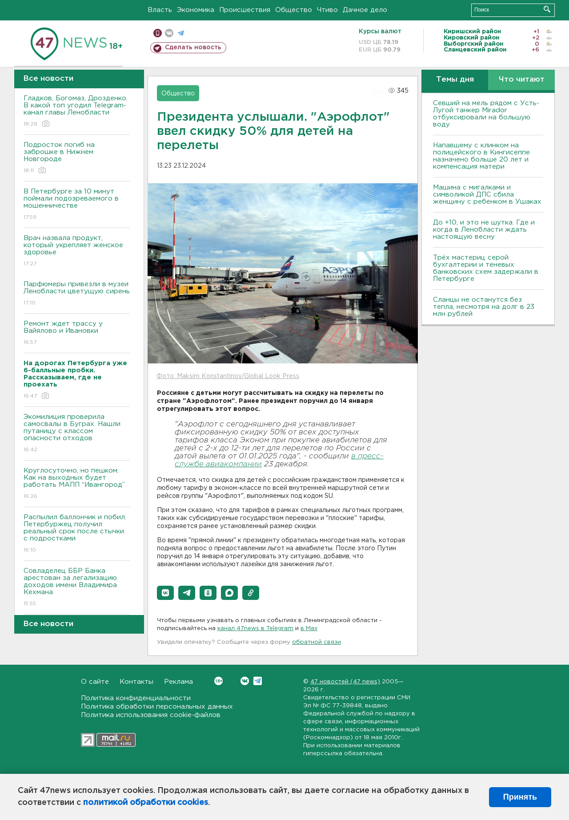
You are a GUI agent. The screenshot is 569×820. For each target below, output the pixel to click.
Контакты (136, 682)
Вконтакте (218, 681)
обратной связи (316, 642)
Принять (520, 796)
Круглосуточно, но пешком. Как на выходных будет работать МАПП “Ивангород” (77, 484)
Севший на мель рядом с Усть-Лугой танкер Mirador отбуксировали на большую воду (486, 113)
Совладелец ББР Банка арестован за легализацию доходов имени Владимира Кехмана (77, 587)
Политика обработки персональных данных (157, 707)
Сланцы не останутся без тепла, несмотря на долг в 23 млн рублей (483, 307)
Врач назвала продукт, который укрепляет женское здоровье (77, 251)
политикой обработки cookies (145, 802)
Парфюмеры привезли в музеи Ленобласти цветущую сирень (77, 294)
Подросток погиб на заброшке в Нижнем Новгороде (77, 158)
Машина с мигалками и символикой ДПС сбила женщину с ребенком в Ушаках (487, 195)
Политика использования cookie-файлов (150, 715)
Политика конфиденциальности (136, 698)
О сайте (95, 682)
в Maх (309, 628)
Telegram (257, 681)
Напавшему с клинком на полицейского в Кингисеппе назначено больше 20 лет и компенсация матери (481, 156)
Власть (160, 10)
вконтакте (169, 33)
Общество (293, 10)
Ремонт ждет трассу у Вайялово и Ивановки (77, 333)
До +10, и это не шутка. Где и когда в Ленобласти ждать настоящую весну (484, 230)
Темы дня (455, 79)
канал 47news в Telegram (255, 628)
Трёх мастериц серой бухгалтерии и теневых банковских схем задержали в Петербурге (485, 268)
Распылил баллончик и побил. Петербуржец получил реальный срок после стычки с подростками (77, 534)
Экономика (195, 10)
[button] (165, 593)
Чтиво (327, 10)
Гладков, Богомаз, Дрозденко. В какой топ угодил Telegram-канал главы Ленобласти (77, 111)
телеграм (180, 33)
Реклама (178, 682)
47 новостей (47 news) (345, 681)
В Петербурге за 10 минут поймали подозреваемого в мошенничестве (77, 205)
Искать (547, 9)
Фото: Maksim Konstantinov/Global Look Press (227, 376)
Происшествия (244, 10)
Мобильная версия (157, 33)
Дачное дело (365, 10)
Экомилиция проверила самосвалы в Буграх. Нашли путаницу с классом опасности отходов (77, 433)
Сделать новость (193, 47)
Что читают (522, 79)
